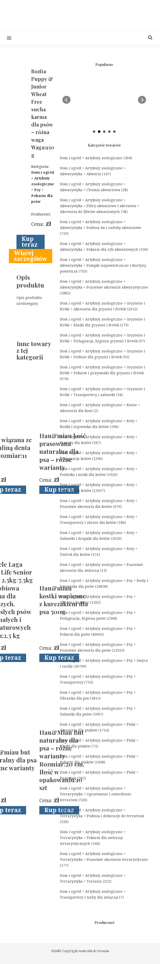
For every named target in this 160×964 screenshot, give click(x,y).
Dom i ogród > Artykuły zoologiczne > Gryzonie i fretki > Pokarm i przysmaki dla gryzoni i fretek (102, 373)
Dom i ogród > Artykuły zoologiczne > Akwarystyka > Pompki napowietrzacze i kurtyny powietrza (103, 265)
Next (142, 100)
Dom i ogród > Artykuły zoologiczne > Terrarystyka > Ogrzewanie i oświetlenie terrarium (95, 794)
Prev (66, 100)
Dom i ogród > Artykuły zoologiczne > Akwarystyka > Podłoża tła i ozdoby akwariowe (100, 228)
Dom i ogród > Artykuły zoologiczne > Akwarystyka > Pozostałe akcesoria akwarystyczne (104, 287)
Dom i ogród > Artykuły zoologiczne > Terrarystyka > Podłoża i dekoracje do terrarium (102, 816)
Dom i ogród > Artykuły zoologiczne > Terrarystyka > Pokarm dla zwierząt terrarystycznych (93, 838)
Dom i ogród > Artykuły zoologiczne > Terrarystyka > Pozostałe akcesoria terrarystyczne (104, 859)
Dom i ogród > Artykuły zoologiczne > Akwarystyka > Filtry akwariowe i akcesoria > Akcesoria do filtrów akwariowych (99, 206)
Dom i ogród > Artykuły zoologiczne (96, 158)
